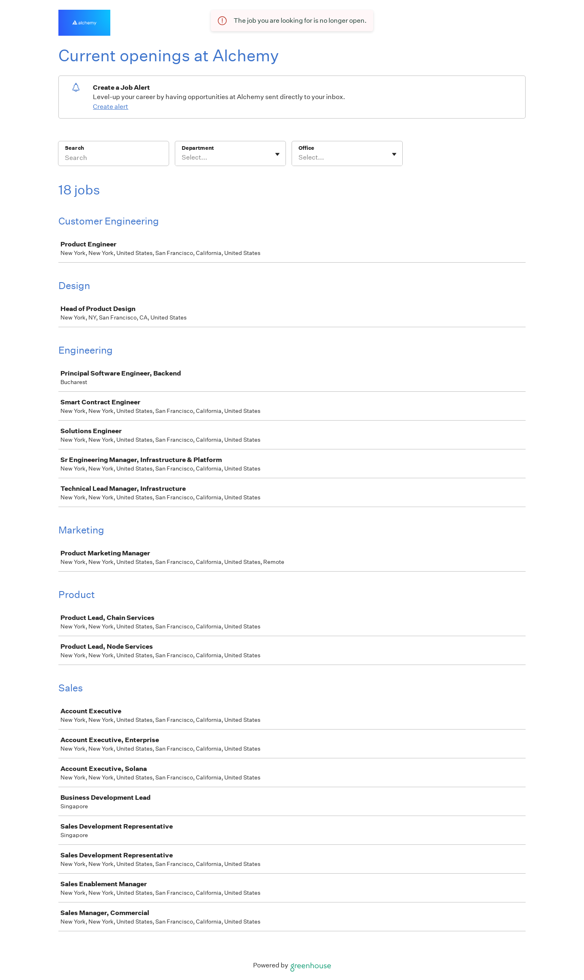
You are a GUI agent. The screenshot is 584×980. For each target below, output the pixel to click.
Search (74, 148)
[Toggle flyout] (277, 154)
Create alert (110, 106)
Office (306, 148)
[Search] (113, 159)
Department (198, 148)
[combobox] (182, 157)
